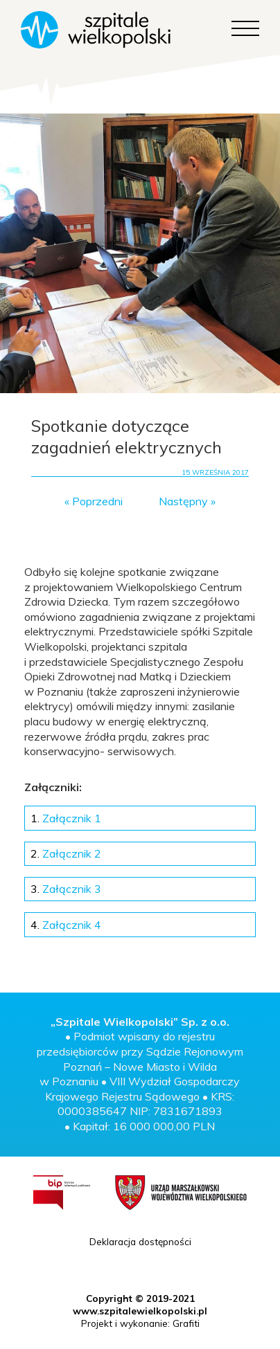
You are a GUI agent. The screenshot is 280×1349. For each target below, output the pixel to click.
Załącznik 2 (65, 853)
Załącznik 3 (65, 889)
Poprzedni (97, 501)
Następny (183, 501)
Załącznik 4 (65, 925)
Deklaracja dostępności (140, 1241)
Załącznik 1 (65, 818)
